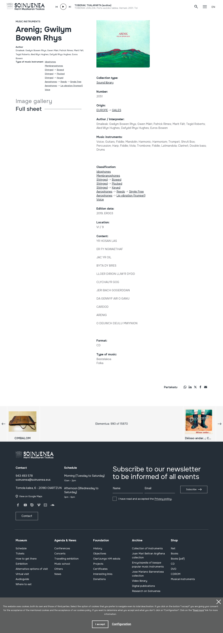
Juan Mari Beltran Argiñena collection (148, 555)
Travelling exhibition (66, 558)
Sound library (104, 82)
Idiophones (50, 61)
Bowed (60, 69)
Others (58, 568)
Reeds (63, 81)
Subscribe (191, 489)
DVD (173, 568)
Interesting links (102, 574)
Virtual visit (22, 574)
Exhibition (22, 563)
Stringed (49, 69)
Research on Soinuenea (146, 591)
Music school (62, 563)
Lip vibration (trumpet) (71, 85)
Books (174, 553)
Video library (139, 580)
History (97, 548)
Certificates (100, 568)
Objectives (99, 553)
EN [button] (213, 7)
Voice (47, 89)
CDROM (175, 574)
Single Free (75, 81)
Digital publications (143, 586)
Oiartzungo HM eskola (106, 558)
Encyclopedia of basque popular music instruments (148, 564)
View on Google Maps (30, 496)
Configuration (121, 624)
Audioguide (22, 579)
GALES (116, 110)
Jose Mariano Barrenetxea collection (148, 573)
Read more (198, 610)
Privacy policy (163, 498)
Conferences (62, 548)
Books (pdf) (178, 558)
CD (173, 563)
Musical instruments (183, 579)
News (57, 574)
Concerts (59, 553)
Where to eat (24, 584)
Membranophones (54, 65)
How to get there (26, 558)
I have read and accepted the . (145, 498)
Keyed (60, 77)
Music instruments (28, 21)
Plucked (61, 73)
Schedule (21, 548)
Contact (26, 516)
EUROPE (102, 110)
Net (173, 548)
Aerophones (51, 81)
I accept (100, 624)
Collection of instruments (147, 548)
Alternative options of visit (32, 568)
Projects (98, 563)
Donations (99, 579)
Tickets (20, 553)
